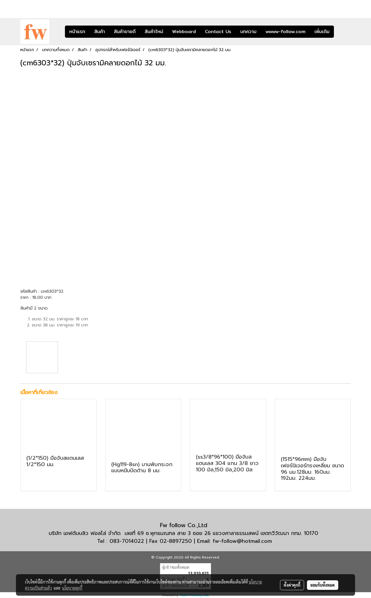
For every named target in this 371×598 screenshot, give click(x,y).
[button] (342, 31)
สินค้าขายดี (125, 31)
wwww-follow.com (285, 31)
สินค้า (99, 31)
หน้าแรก (77, 31)
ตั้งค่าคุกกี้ (292, 585)
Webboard (184, 31)
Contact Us (218, 31)
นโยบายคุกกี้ (72, 587)
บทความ (248, 31)
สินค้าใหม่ (154, 31)
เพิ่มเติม (322, 31)
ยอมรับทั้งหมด (322, 585)
